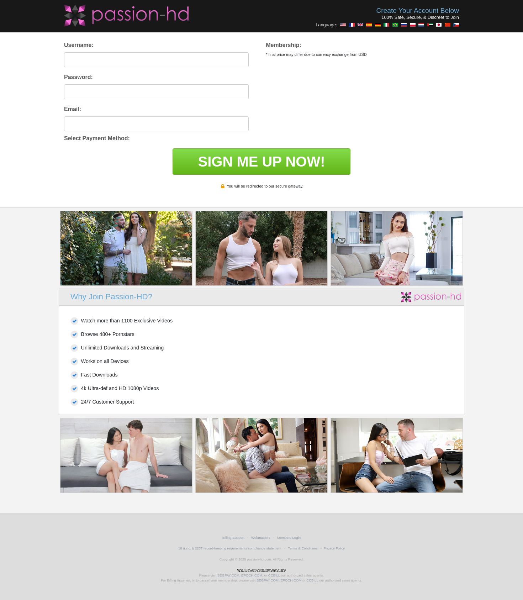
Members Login (289, 538)
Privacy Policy (334, 548)
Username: (79, 45)
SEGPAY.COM (228, 575)
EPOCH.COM (251, 575)
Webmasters (260, 538)
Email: (72, 109)
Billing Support (233, 538)
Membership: (283, 45)
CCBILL (274, 575)
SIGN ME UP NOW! (261, 161)
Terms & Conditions (303, 548)
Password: (78, 77)
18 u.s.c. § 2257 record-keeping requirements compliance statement (229, 548)
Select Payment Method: (97, 138)
